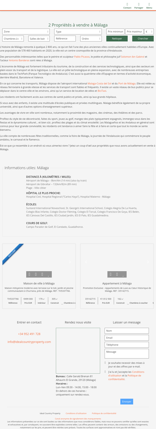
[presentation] (130, 390)
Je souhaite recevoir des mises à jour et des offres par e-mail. (124, 364)
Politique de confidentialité (104, 413)
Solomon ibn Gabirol (132, 56)
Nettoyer (117, 38)
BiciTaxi (102, 90)
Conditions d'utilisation (76, 413)
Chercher (143, 38)
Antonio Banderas (19, 60)
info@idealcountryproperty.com (29, 342)
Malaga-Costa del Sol (99, 83)
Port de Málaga (126, 83)
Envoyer (126, 401)
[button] (7, 262)
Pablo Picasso (82, 56)
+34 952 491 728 (29, 334)
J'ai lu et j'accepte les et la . (124, 375)
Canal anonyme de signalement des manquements (78, 418)
